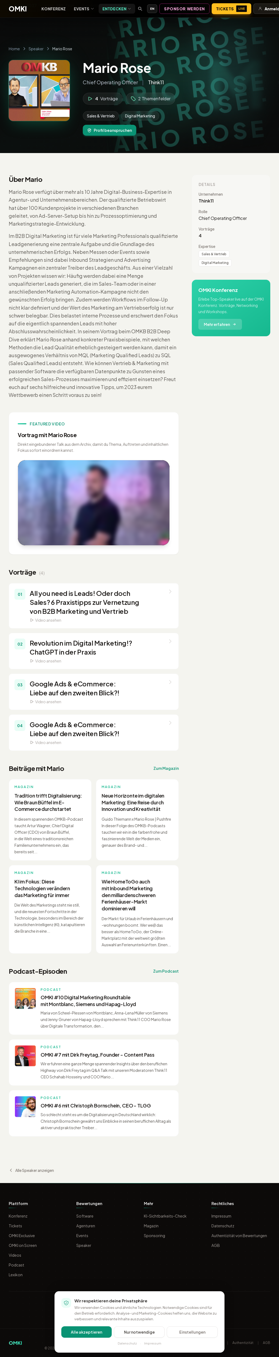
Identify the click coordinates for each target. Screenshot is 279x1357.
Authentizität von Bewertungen (239, 1235)
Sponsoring (154, 1235)
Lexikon (16, 1274)
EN (152, 8)
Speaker (36, 48)
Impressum (221, 1215)
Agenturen (85, 1225)
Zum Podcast (166, 971)
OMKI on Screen (23, 1245)
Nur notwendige (139, 1332)
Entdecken (116, 8)
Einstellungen (192, 1332)
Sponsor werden (184, 8)
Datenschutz (222, 1225)
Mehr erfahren (220, 324)
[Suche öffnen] (140, 9)
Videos (15, 1255)
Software (84, 1215)
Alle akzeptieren (86, 1332)
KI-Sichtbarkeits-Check (165, 1215)
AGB (215, 1245)
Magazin (151, 1225)
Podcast (16, 1264)
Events (84, 8)
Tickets (231, 8)
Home (14, 48)
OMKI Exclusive (22, 1235)
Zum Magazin (166, 768)
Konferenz (53, 8)
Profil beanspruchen (109, 130)
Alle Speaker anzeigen (31, 1170)
